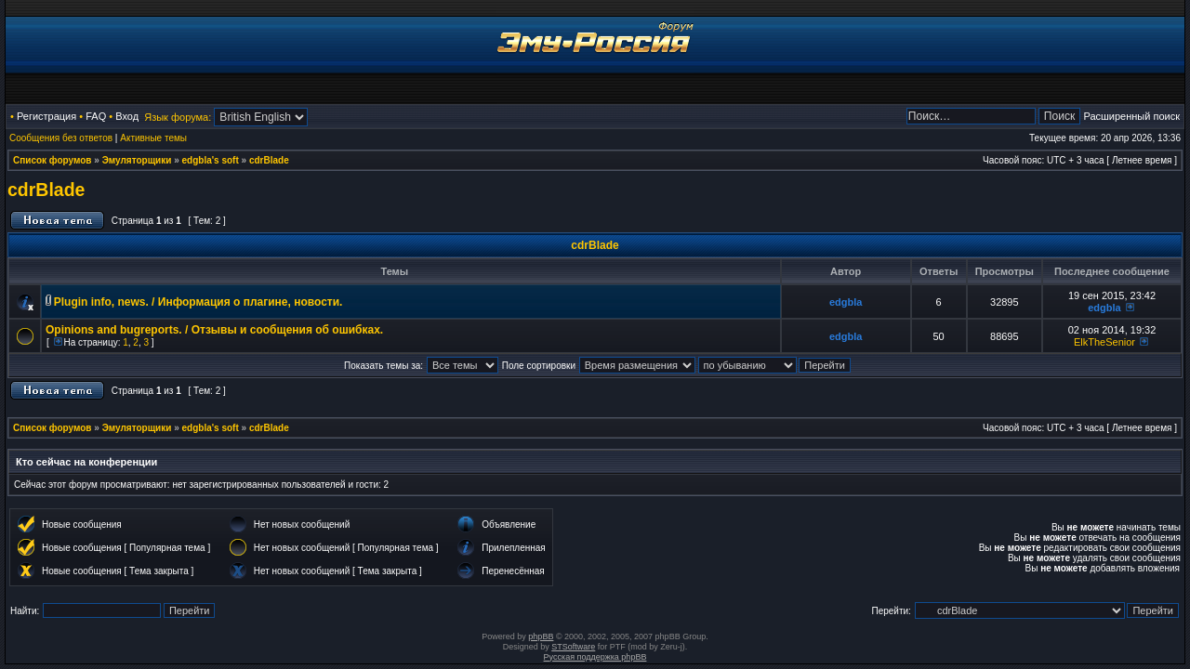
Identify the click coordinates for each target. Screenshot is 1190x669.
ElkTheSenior (1104, 342)
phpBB (540, 636)
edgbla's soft (210, 160)
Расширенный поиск (1131, 116)
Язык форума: (177, 117)
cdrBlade (269, 160)
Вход (127, 116)
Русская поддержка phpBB (595, 657)
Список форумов (52, 160)
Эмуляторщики (137, 160)
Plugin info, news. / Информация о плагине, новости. (198, 301)
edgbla (845, 302)
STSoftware (573, 646)
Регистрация (46, 116)
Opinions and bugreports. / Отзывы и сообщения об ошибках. (214, 329)
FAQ (96, 116)
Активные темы (153, 138)
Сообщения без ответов (60, 138)
